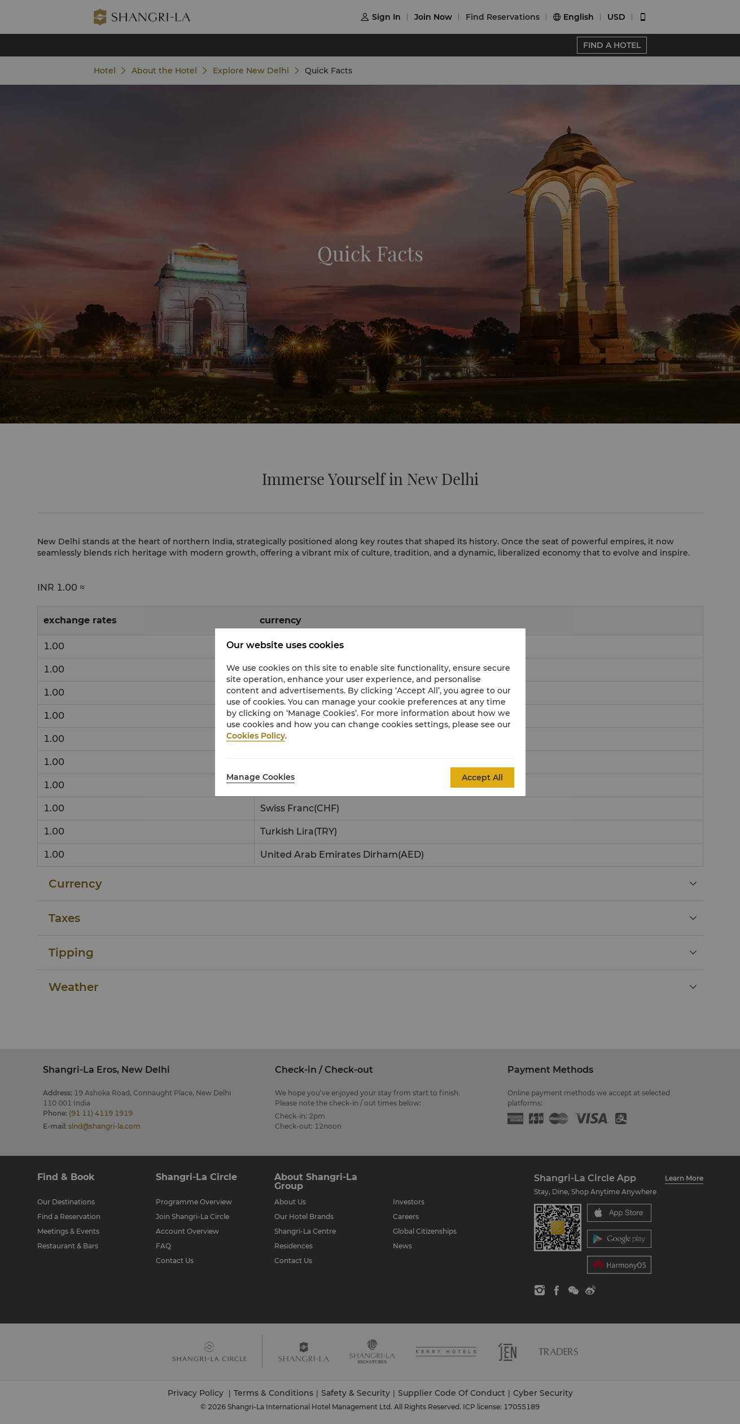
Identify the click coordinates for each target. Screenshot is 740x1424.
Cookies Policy (255, 736)
